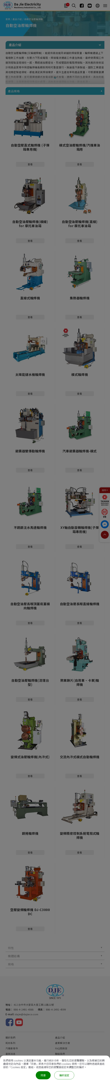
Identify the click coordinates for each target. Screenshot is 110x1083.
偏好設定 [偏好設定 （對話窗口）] (64, 1075)
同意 (43, 1075)
